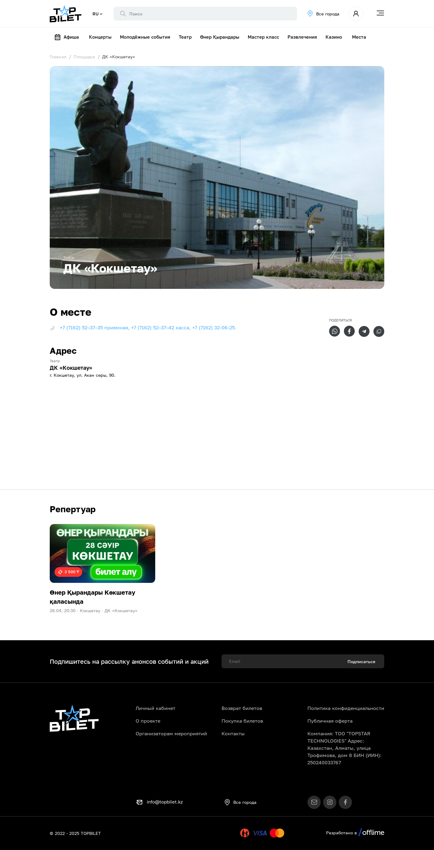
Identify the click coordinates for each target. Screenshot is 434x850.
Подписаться (361, 661)
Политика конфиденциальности (345, 708)
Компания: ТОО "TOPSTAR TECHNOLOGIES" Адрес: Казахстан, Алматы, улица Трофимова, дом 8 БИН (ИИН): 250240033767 (344, 747)
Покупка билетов (242, 721)
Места (359, 37)
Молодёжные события (145, 37)
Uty (232, 833)
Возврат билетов (242, 708)
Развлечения (302, 37)
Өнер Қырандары (219, 37)
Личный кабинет (155, 708)
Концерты (100, 37)
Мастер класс (263, 37)
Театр (185, 37)
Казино (334, 37)
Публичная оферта (330, 721)
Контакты (233, 733)
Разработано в (355, 832)
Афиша (66, 37)
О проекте (148, 721)
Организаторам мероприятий (171, 733)
